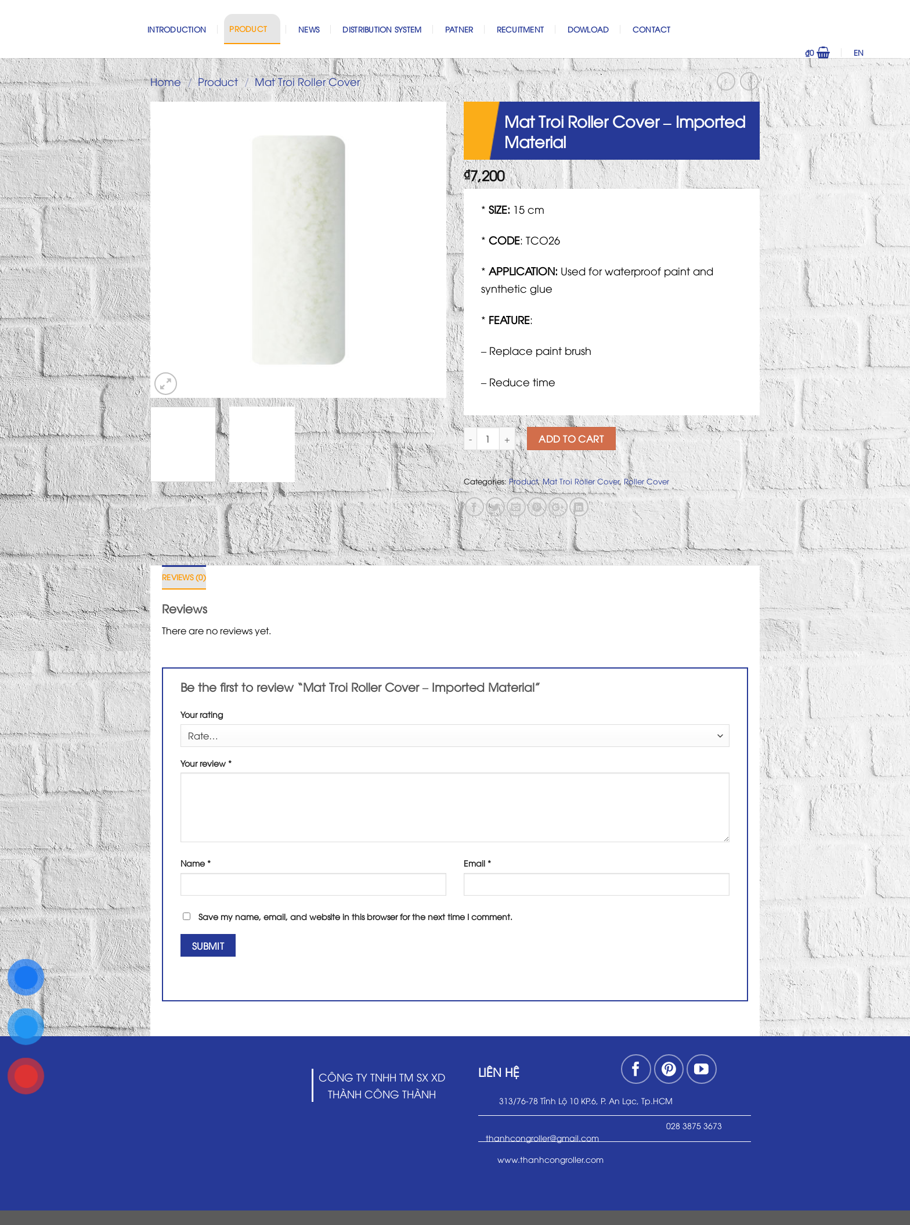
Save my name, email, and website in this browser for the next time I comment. (355, 916)
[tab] (184, 577)
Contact (652, 29)
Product (252, 28)
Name (195, 862)
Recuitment (520, 29)
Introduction (176, 29)
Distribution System (381, 29)
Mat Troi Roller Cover (307, 81)
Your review (206, 762)
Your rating (201, 714)
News (308, 29)
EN (875, 52)
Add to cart (571, 438)
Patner (459, 29)
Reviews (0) (184, 577)
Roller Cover (646, 481)
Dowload (588, 29)
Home (165, 81)
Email (477, 862)
